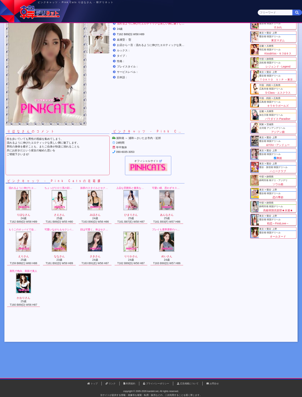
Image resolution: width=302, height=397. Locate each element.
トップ (50, 47)
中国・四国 (222, 30)
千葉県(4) (89, 37)
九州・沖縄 (250, 30)
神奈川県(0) (71, 37)
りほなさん (141, 47)
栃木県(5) (153, 37)
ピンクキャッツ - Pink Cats (111, 47)
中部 (167, 30)
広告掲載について (189, 383)
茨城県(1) (137, 37)
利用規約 (130, 383)
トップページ (52, 30)
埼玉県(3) (105, 37)
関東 (111, 30)
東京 (84, 30)
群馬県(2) (121, 37)
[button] (129, 65)
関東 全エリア (48, 37)
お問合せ (214, 383)
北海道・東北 (139, 30)
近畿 (195, 30)
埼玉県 (82, 47)
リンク (112, 383)
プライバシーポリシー (157, 383)
